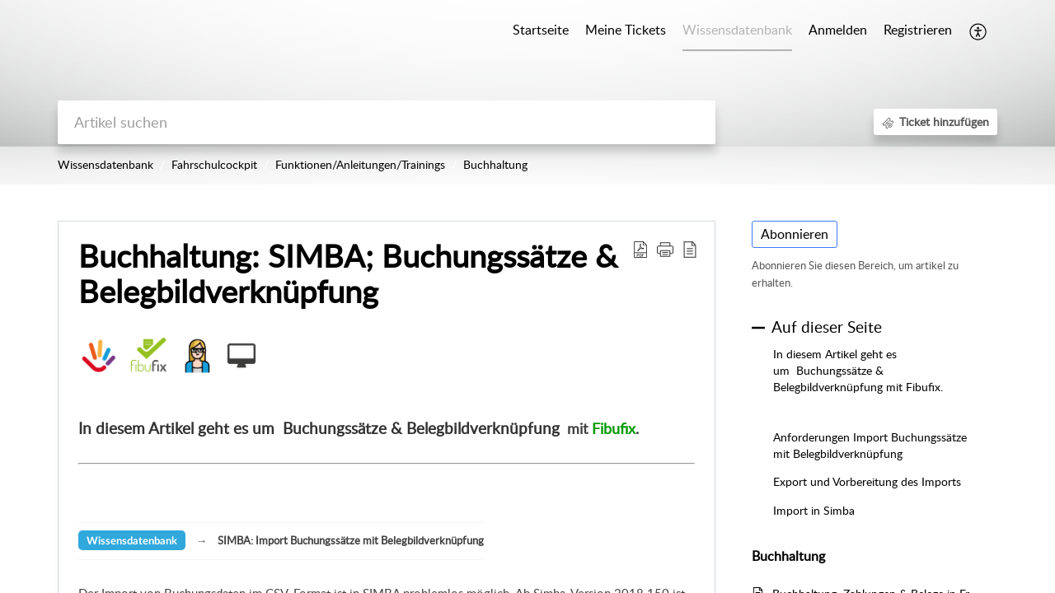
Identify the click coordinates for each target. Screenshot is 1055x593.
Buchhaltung (495, 164)
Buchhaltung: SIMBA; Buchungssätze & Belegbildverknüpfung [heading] (347, 274)
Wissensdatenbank (105, 164)
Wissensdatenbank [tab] (737, 30)
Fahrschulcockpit (214, 164)
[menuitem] (837, 31)
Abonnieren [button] (794, 234)
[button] (978, 31)
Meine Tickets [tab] (625, 30)
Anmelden (838, 30)
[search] (386, 122)
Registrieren (918, 30)
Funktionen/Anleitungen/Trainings (360, 164)
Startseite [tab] (541, 30)
